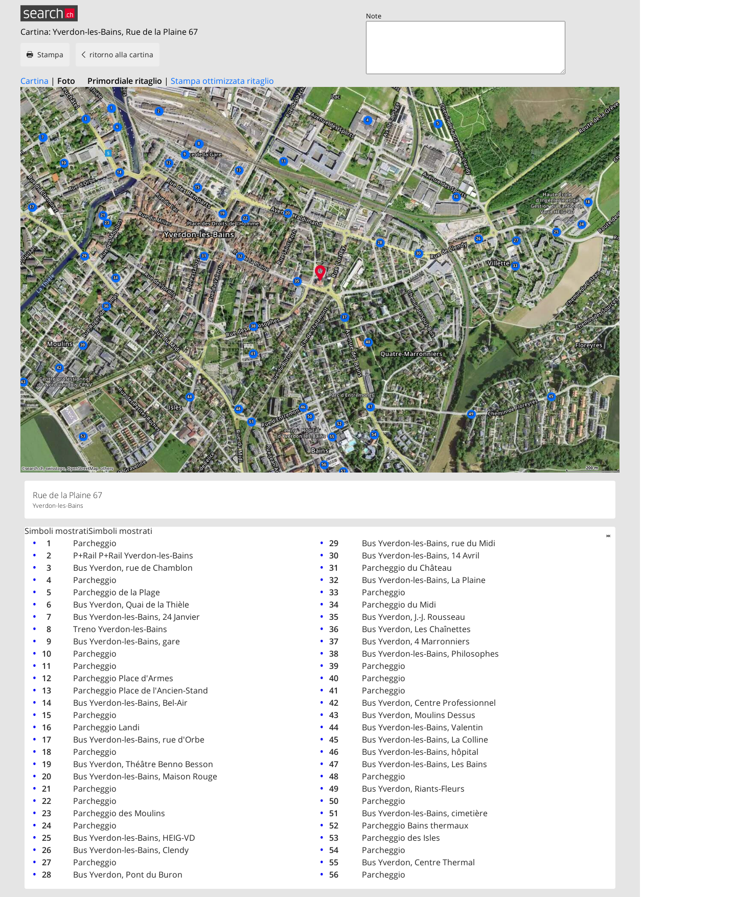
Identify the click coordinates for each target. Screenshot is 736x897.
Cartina (34, 80)
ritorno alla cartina (121, 54)
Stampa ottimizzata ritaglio (222, 80)
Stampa (50, 54)
